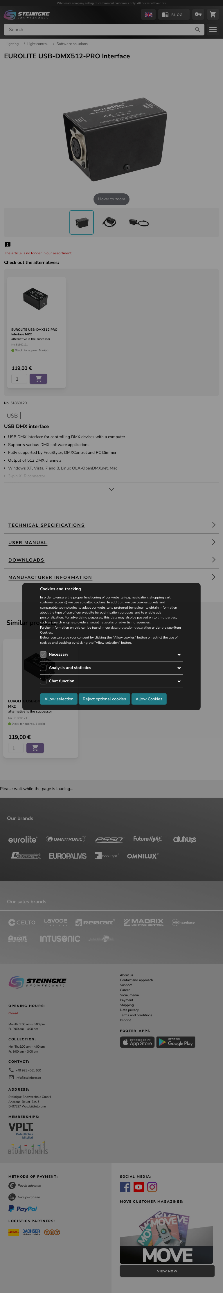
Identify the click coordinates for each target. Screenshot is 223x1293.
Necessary (58, 654)
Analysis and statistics (70, 667)
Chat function (61, 681)
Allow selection (58, 699)
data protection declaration (131, 627)
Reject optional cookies (104, 699)
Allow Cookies (149, 699)
